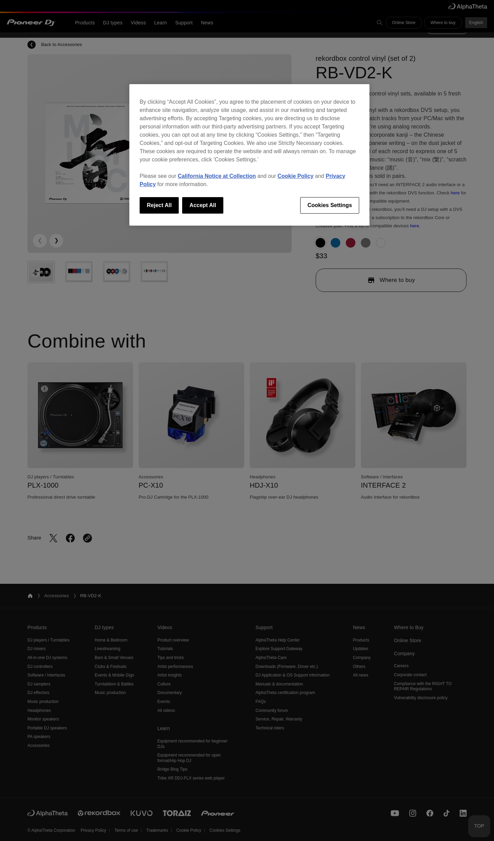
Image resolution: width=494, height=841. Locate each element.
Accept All (202, 205)
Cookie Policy (296, 176)
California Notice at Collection (217, 176)
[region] (249, 155)
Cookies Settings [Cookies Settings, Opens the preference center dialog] (329, 205)
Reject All (159, 205)
